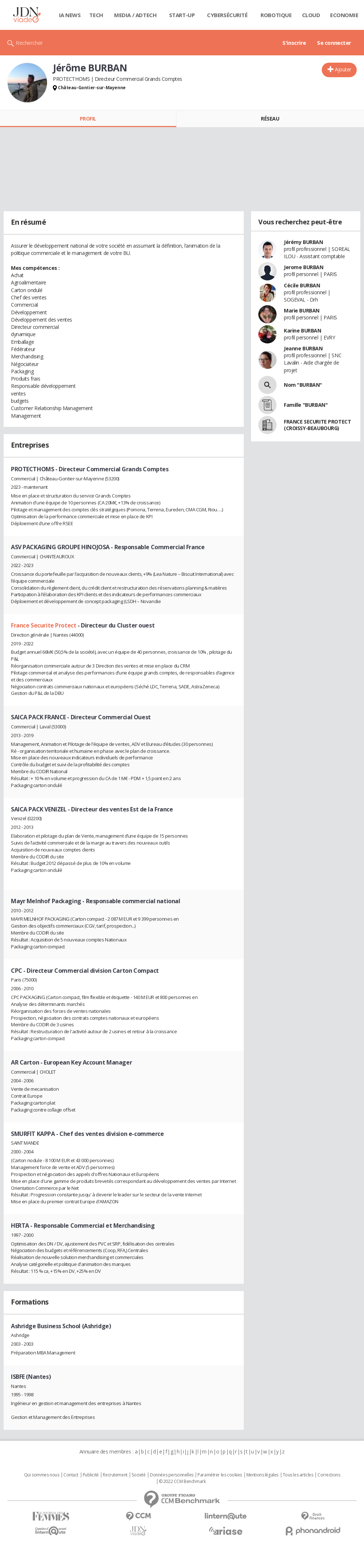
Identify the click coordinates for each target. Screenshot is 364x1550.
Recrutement (115, 1475)
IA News (70, 15)
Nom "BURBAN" (303, 384)
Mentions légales (262, 1475)
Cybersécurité (227, 15)
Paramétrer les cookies (219, 1475)
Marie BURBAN (302, 310)
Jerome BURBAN (304, 267)
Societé (138, 1475)
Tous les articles (298, 1475)
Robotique (276, 15)
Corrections (328, 1475)
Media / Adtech (135, 15)
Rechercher (29, 42)
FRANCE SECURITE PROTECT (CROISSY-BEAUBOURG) (317, 425)
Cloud (311, 15)
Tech (96, 15)
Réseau (270, 118)
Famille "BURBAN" (306, 404)
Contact (70, 1475)
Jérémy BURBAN (303, 242)
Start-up (182, 15)
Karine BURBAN (302, 330)
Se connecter (334, 42)
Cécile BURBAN (302, 285)
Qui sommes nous (41, 1475)
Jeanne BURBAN (303, 348)
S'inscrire (294, 42)
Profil (88, 118)
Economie (344, 15)
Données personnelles (171, 1475)
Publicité (91, 1475)
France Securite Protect (44, 625)
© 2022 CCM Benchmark (182, 1481)
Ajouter (343, 69)
